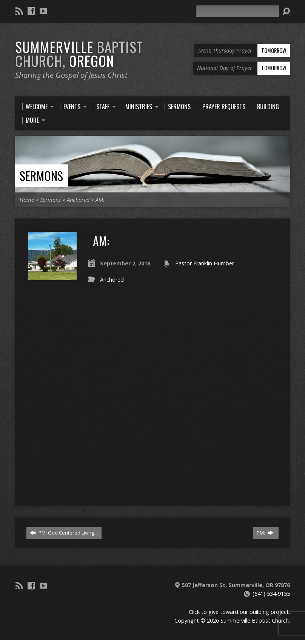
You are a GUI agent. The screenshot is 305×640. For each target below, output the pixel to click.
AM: (100, 199)
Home (27, 199)
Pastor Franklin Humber (204, 263)
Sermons (41, 175)
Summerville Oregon (79, 53)
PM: (265, 532)
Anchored (78, 199)
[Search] (237, 11)
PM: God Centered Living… (64, 532)
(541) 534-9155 (271, 593)
